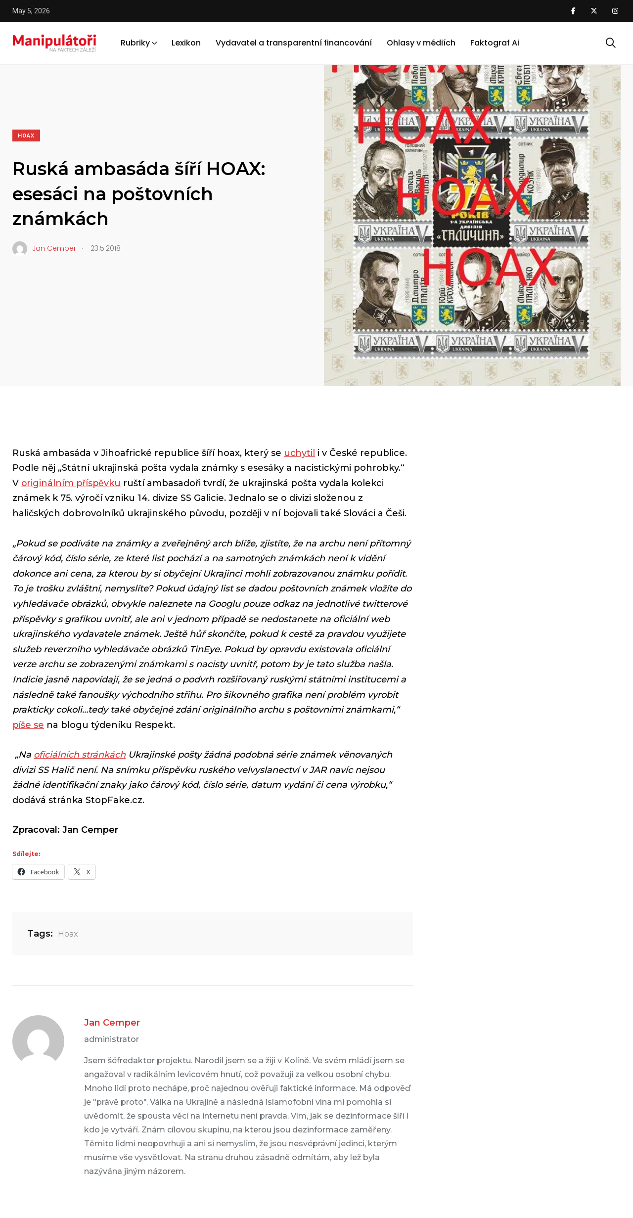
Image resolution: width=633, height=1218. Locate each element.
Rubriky (135, 43)
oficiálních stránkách (80, 754)
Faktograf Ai (494, 43)
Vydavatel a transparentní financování (294, 43)
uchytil (300, 453)
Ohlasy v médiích (421, 43)
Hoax (26, 136)
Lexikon (186, 43)
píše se (28, 725)
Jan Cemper (112, 1022)
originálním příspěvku (71, 483)
